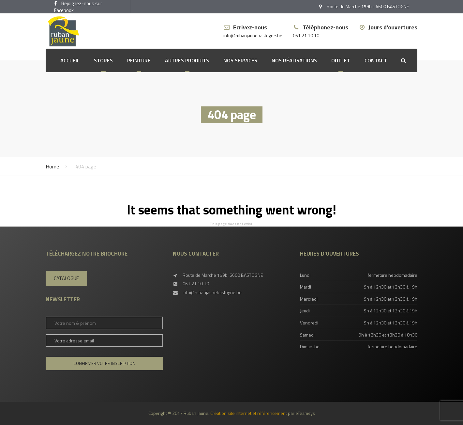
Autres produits (187, 60)
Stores (103, 60)
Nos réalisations (294, 60)
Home (52, 166)
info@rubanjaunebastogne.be (252, 35)
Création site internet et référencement (248, 413)
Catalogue (66, 278)
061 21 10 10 (306, 35)
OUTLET (340, 60)
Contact (376, 60)
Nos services (240, 60)
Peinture (139, 60)
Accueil (70, 60)
